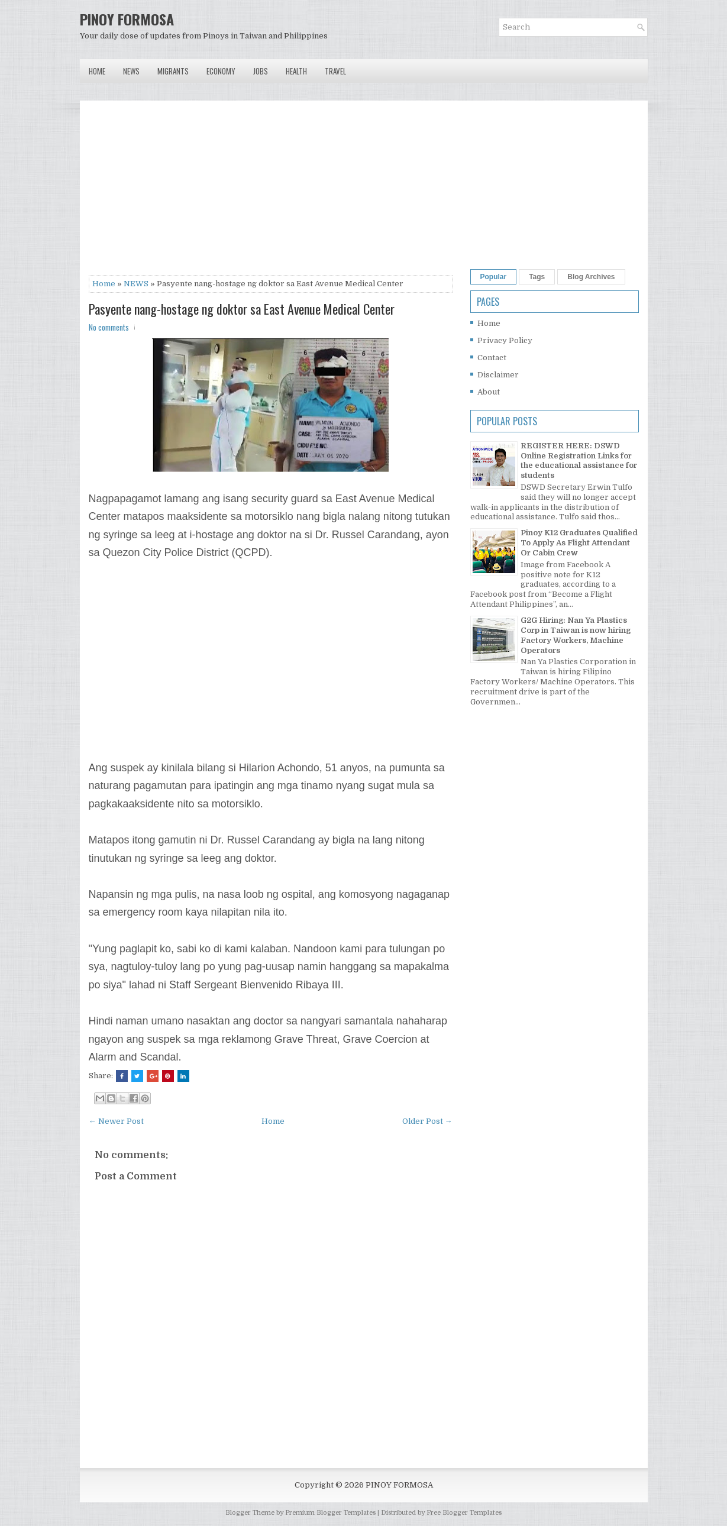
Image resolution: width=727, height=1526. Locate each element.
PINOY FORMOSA (127, 19)
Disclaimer (498, 374)
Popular (493, 277)
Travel (335, 71)
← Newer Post (116, 1121)
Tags (537, 277)
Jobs (260, 71)
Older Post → (427, 1121)
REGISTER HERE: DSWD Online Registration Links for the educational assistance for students (579, 460)
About (488, 391)
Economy (220, 71)
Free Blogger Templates (464, 1513)
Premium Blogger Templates (330, 1513)
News (131, 71)
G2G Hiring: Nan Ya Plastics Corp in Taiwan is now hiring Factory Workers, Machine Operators (576, 635)
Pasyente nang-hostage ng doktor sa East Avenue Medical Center (242, 309)
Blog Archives (591, 277)
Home (97, 71)
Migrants (173, 71)
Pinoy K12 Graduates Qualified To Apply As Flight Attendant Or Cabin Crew (579, 542)
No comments (109, 327)
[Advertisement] (271, 192)
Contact (491, 357)
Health (296, 71)
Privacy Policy (504, 340)
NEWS (136, 283)
